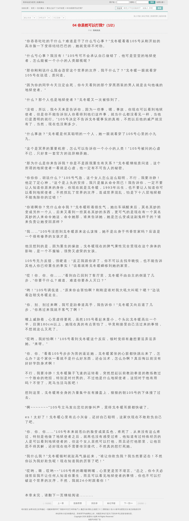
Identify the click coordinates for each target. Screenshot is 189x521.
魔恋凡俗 (84, 509)
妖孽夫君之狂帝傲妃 (37, 509)
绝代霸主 (24, 509)
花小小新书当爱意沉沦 (119, 509)
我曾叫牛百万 (65, 509)
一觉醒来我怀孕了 (52, 509)
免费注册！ (160, 2)
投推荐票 (154, 16)
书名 (118, 8)
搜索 (159, 8)
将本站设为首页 (29, 2)
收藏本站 (40, 2)
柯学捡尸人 (75, 509)
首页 (33, 8)
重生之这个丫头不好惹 (55, 8)
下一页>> (128, 503)
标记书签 (145, 16)
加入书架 (137, 16)
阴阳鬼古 (106, 509)
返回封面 (162, 16)
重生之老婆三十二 (95, 509)
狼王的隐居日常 (135, 509)
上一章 (61, 503)
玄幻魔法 (40, 8)
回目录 (94, 503)
